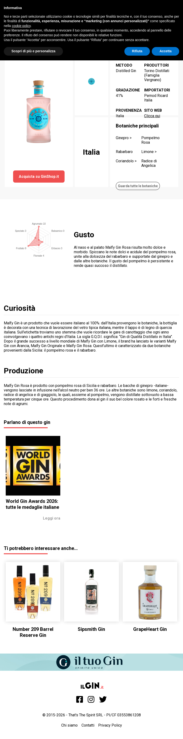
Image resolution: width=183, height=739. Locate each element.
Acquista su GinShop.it (39, 176)
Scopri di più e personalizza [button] (33, 51)
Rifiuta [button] (137, 51)
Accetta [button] (165, 51)
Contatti (87, 725)
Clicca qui (152, 116)
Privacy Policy (110, 725)
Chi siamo (69, 725)
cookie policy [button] (21, 26)
